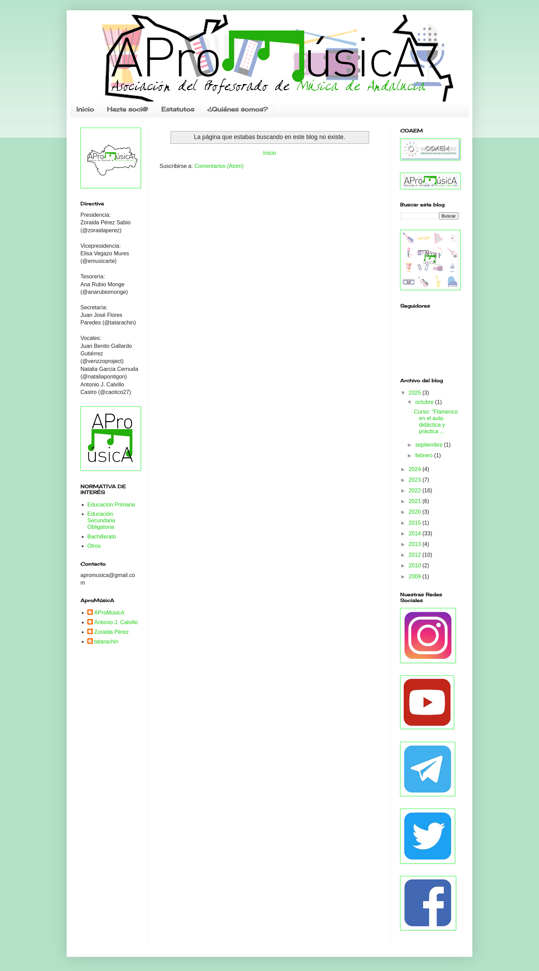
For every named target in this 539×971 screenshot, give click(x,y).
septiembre (429, 445)
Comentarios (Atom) (218, 166)
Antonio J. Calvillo (116, 622)
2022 (415, 490)
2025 (415, 393)
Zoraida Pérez (111, 632)
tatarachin (106, 641)
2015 (415, 523)
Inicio (85, 109)
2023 (415, 480)
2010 (415, 565)
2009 (415, 576)
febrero (424, 455)
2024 (415, 469)
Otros (94, 546)
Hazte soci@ (127, 109)
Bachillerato (101, 537)
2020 (415, 512)
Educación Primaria (111, 505)
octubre (425, 402)
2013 (415, 544)
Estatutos (177, 109)
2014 (415, 533)
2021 (415, 501)
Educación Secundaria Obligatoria (101, 520)
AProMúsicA (109, 613)
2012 (415, 555)
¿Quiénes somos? (237, 109)
